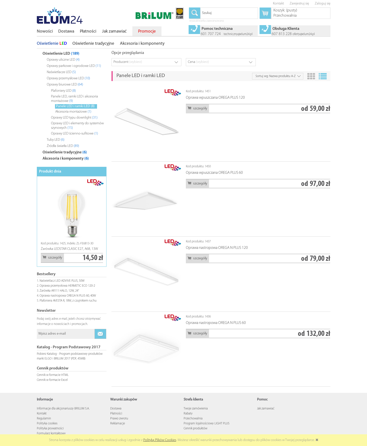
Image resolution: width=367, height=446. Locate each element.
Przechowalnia (193, 418)
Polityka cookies (47, 423)
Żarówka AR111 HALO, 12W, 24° (59, 290)
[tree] (71, 105)
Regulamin (44, 418)
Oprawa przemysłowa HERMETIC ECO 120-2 (67, 285)
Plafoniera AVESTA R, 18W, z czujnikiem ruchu (68, 300)
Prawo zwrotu (119, 418)
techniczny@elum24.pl (238, 34)
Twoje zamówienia (196, 408)
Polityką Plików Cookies (159, 440)
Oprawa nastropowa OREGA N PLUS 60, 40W (68, 295)
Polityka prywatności (50, 428)
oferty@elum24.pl (304, 34)
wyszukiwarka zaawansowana (206, 21)
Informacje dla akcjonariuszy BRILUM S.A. (63, 408)
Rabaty (188, 413)
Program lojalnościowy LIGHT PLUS (206, 423)
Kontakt (42, 413)
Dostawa (115, 408)
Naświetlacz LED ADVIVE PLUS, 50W (62, 280)
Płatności (116, 413)
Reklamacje (117, 423)
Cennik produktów (195, 428)
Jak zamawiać (265, 408)
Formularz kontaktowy (51, 433)
